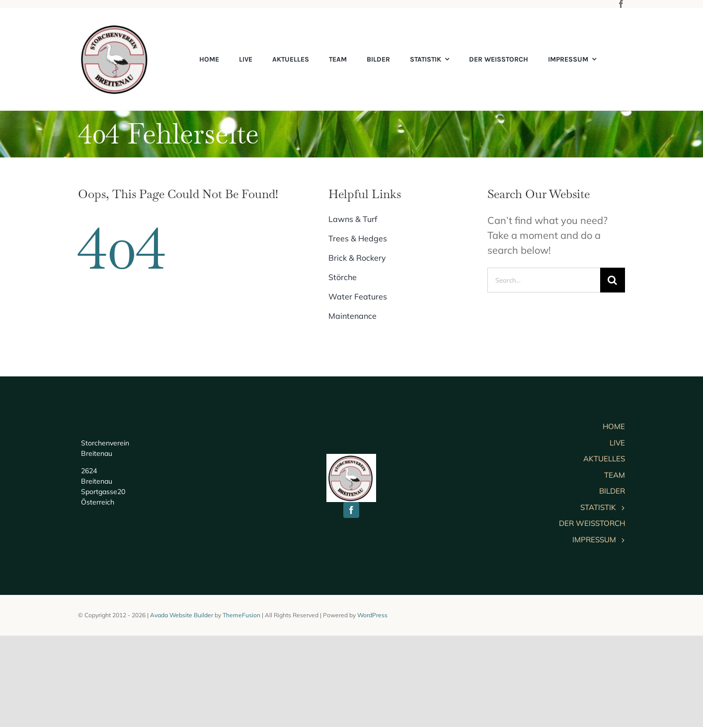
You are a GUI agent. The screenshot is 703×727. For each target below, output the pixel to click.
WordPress (372, 706)
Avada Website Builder (181, 706)
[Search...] (543, 280)
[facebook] (621, 4)
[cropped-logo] (115, 27)
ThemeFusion (241, 706)
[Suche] (612, 280)
